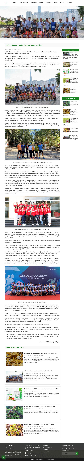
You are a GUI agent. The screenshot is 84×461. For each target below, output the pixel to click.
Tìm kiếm (69, 2)
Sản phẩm (34, 2)
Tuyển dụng (49, 2)
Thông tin (41, 2)
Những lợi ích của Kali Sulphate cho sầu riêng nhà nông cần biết (41, 388)
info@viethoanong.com (31, 453)
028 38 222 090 (29, 450)
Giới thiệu (14, 2)
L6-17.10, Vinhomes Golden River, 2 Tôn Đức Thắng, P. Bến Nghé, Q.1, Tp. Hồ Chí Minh (33, 447)
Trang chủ (7, 38)
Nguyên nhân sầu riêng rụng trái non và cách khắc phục (39, 424)
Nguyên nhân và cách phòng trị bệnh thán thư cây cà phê (39, 406)
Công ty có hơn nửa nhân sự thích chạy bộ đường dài (38, 371)
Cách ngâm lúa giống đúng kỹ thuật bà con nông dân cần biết (40, 353)
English (62, 2)
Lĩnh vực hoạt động (24, 2)
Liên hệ (55, 2)
